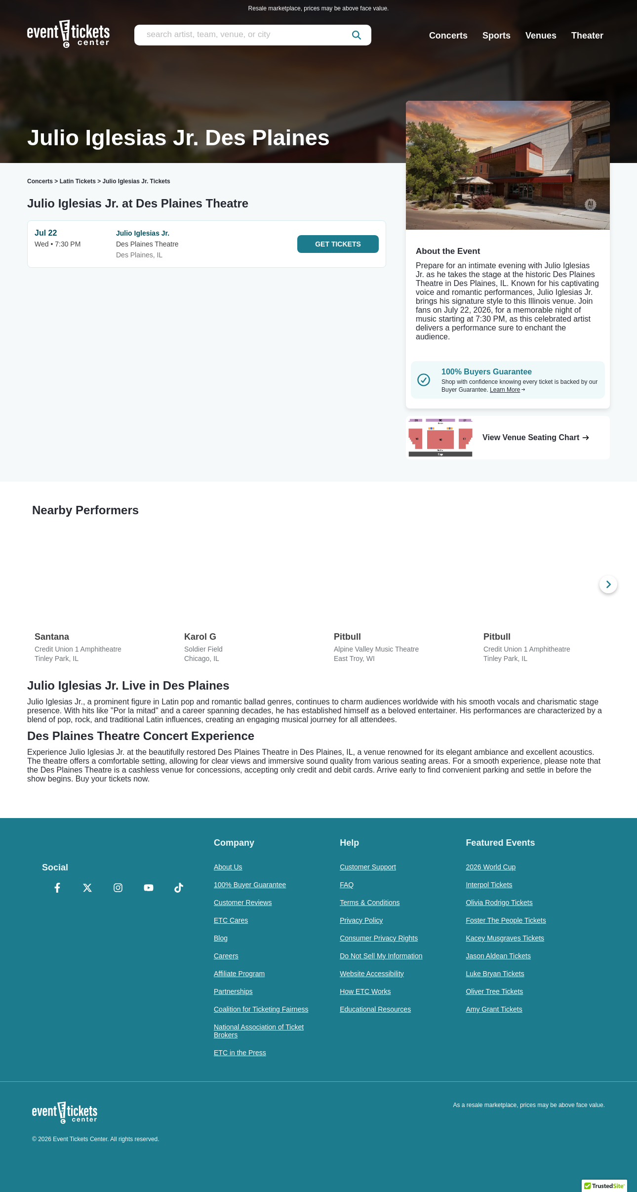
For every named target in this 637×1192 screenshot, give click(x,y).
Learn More (507, 389)
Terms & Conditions (369, 902)
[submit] (356, 35)
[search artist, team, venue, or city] (252, 35)
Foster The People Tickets (506, 920)
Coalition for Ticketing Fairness (261, 1009)
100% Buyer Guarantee (250, 885)
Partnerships (233, 991)
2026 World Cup (491, 867)
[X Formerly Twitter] (88, 889)
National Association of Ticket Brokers (259, 1031)
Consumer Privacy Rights (379, 938)
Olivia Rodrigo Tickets (499, 902)
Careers (226, 956)
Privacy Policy (361, 920)
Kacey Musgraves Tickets (505, 938)
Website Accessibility (372, 974)
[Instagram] (118, 889)
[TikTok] (178, 889)
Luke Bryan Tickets (495, 974)
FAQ (347, 885)
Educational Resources (375, 1009)
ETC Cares (231, 920)
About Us (228, 867)
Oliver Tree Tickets (494, 991)
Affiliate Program (239, 974)
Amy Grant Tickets (494, 1009)
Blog (221, 938)
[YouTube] (148, 889)
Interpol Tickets (489, 885)
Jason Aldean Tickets (498, 956)
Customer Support (368, 867)
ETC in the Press (240, 1053)
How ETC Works (365, 991)
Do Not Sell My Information (381, 956)
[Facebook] (57, 889)
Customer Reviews (243, 902)
